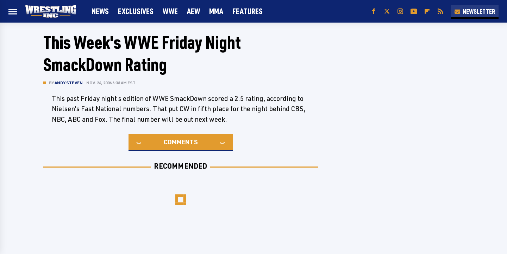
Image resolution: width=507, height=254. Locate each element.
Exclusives (136, 11)
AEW (193, 11)
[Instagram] (400, 11)
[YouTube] (414, 11)
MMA (216, 11)
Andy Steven (69, 82)
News (100, 11)
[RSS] (440, 11)
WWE (170, 11)
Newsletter (474, 11)
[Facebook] (373, 11)
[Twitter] (387, 11)
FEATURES (247, 11)
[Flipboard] (427, 11)
